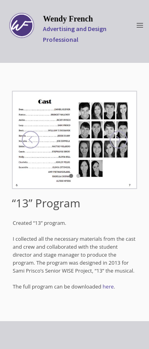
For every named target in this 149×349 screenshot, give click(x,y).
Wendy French (68, 18)
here (108, 286)
